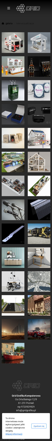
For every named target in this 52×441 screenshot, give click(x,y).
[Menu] (8, 8)
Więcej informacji (14, 433)
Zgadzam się (39, 426)
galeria (9, 23)
